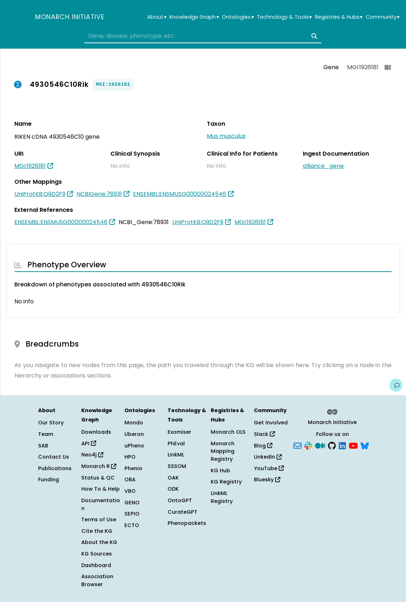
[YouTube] (353, 445)
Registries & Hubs (338, 17)
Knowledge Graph (194, 17)
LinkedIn (268, 456)
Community (383, 17)
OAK (173, 477)
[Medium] (320, 445)
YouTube (269, 468)
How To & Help (100, 488)
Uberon (134, 434)
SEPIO (132, 513)
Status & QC (98, 477)
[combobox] (203, 36)
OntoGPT (180, 500)
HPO (130, 456)
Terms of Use (98, 519)
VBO (130, 491)
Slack (264, 434)
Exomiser (179, 432)
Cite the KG (96, 531)
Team (45, 434)
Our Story (51, 422)
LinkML (176, 454)
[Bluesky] (365, 445)
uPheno (134, 445)
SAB (43, 445)
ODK (173, 488)
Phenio (133, 468)
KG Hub (220, 470)
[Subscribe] (297, 445)
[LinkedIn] (342, 445)
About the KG (99, 542)
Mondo (133, 422)
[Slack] (308, 445)
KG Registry (226, 481)
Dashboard (96, 565)
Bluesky (267, 479)
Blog (263, 445)
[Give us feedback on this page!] (395, 385)
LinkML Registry (222, 497)
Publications (55, 468)
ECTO (131, 525)
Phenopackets (187, 523)
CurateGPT (182, 512)
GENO (132, 502)
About (156, 17)
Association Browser (97, 580)
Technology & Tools (284, 17)
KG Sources (96, 553)
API (88, 443)
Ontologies (238, 17)
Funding (48, 479)
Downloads (96, 432)
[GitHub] (332, 445)
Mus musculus (226, 136)
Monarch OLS (228, 432)
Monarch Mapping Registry (222, 451)
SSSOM (177, 466)
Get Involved (271, 422)
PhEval (176, 443)
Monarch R (98, 466)
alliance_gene (323, 166)
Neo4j (92, 454)
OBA (130, 479)
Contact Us (53, 456)
